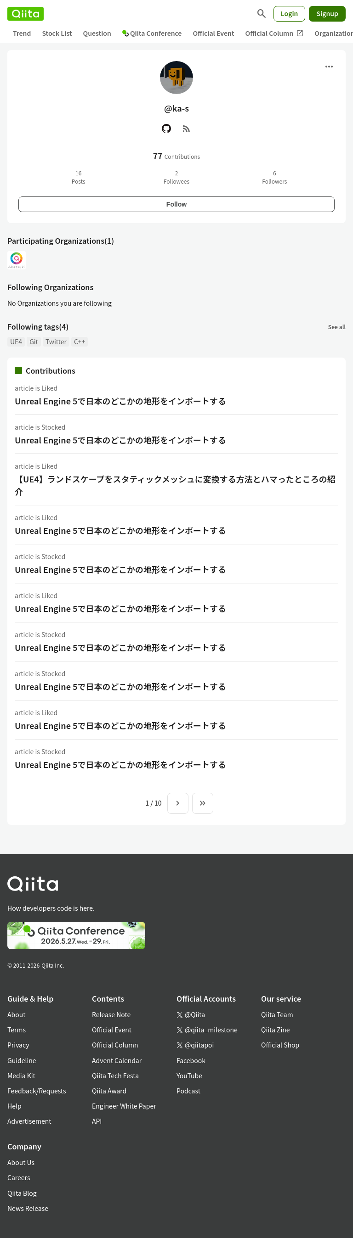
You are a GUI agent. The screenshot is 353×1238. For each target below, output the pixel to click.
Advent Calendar (117, 1060)
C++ (79, 341)
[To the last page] (202, 803)
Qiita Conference (152, 33)
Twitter (56, 341)
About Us (20, 1162)
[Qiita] (25, 14)
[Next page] (177, 803)
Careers (18, 1177)
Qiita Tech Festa (115, 1075)
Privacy (18, 1044)
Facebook (190, 1060)
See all (337, 327)
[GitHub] (166, 128)
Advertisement (29, 1121)
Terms (16, 1029)
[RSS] (186, 128)
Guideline (21, 1060)
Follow (176, 204)
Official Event (213, 33)
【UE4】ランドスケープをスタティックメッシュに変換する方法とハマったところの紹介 (175, 485)
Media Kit (21, 1075)
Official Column (274, 33)
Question (97, 33)
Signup (327, 13)
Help (14, 1105)
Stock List (57, 33)
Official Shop (280, 1044)
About (16, 1014)
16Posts (78, 177)
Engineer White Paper (124, 1105)
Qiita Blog (22, 1193)
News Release (27, 1208)
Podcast (188, 1090)
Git (33, 341)
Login (289, 13)
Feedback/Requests (36, 1090)
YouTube (189, 1075)
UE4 (16, 341)
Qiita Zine (275, 1029)
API (97, 1121)
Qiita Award (109, 1090)
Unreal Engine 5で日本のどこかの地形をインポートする (120, 401)
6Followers (274, 177)
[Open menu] (329, 66)
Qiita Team (277, 1014)
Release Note (111, 1014)
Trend (22, 33)
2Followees (176, 177)
